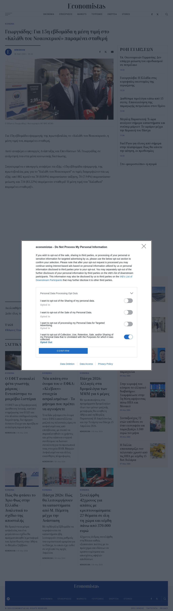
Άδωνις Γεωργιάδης (19, 330)
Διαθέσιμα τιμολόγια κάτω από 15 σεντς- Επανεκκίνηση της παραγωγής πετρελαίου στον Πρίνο (142, 102)
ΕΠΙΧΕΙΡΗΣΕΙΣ (65, 14)
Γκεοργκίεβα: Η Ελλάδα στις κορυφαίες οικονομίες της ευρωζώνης (138, 81)
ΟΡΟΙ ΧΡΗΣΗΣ (137, 608)
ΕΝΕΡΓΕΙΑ (112, 14)
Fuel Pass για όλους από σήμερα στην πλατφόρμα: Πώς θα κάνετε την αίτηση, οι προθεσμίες (141, 147)
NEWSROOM (19, 50)
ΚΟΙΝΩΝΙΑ (9, 23)
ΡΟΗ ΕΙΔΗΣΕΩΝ (136, 49)
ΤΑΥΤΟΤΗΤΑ (151, 608)
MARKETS (81, 14)
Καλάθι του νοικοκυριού (51, 330)
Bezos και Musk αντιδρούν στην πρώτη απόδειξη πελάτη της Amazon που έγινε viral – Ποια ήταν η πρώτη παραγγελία (133, 361)
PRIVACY (164, 608)
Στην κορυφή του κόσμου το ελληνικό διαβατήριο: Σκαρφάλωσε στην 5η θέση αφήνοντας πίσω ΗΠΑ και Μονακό (133, 395)
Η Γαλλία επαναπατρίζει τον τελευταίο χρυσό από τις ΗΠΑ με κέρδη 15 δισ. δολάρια (133, 452)
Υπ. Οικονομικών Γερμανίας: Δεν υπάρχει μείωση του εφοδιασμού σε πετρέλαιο (141, 61)
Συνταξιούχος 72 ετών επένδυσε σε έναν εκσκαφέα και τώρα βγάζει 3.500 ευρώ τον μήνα (132, 426)
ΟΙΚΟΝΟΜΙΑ (48, 14)
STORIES (126, 14)
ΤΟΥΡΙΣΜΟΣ (97, 14)
